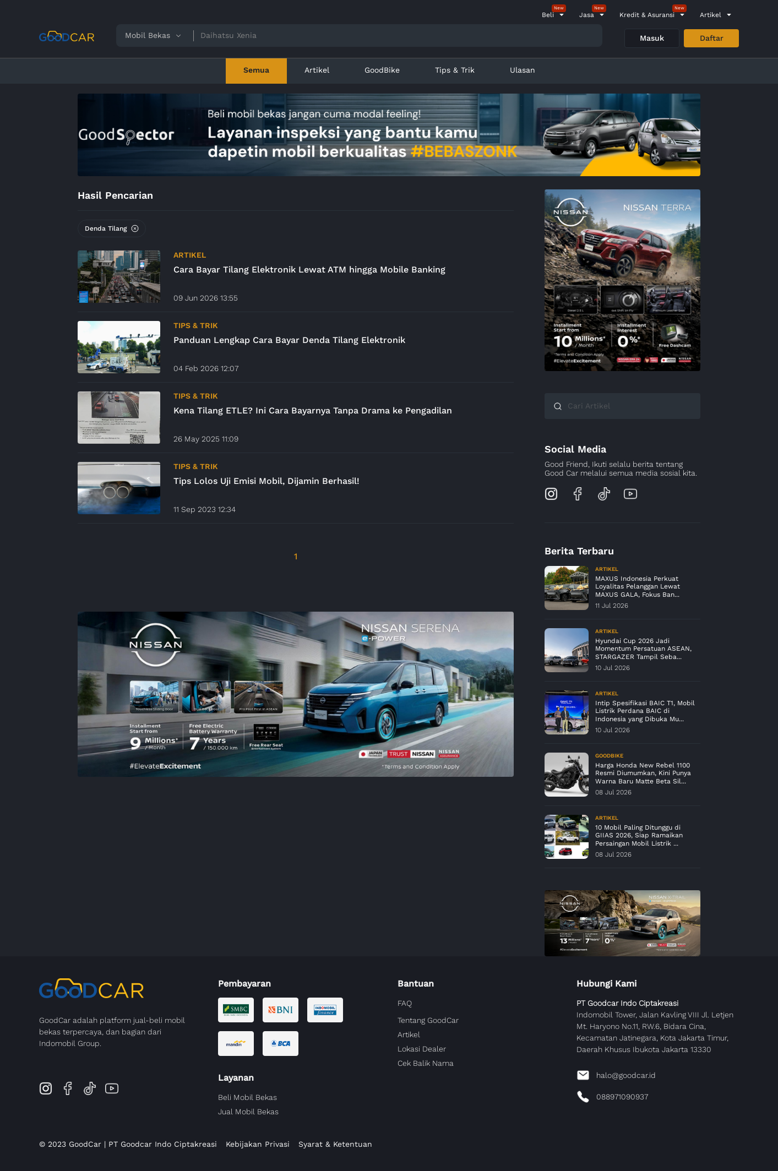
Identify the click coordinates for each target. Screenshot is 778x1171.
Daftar (711, 38)
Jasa (586, 15)
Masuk (652, 38)
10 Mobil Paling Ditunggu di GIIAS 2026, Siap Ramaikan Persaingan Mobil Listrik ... (639, 835)
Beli (548, 15)
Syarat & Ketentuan (335, 1144)
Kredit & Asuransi (646, 15)
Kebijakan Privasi (258, 1144)
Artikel (710, 15)
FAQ (405, 1003)
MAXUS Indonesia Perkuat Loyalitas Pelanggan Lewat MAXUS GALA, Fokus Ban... (637, 586)
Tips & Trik (455, 70)
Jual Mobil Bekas (248, 1111)
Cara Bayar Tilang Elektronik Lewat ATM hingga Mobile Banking (309, 269)
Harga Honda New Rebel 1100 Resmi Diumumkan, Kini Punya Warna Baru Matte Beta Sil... (643, 773)
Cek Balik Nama (426, 1063)
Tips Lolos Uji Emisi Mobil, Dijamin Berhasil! (266, 481)
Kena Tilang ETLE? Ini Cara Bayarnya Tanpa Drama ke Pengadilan (312, 410)
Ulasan (522, 70)
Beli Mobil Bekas (247, 1097)
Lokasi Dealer (422, 1048)
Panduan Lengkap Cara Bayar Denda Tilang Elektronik (289, 340)
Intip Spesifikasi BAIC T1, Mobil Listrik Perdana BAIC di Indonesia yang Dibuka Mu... (645, 711)
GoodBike (382, 70)
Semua (256, 70)
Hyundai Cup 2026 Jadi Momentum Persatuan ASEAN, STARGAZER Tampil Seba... (643, 649)
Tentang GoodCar (428, 1020)
